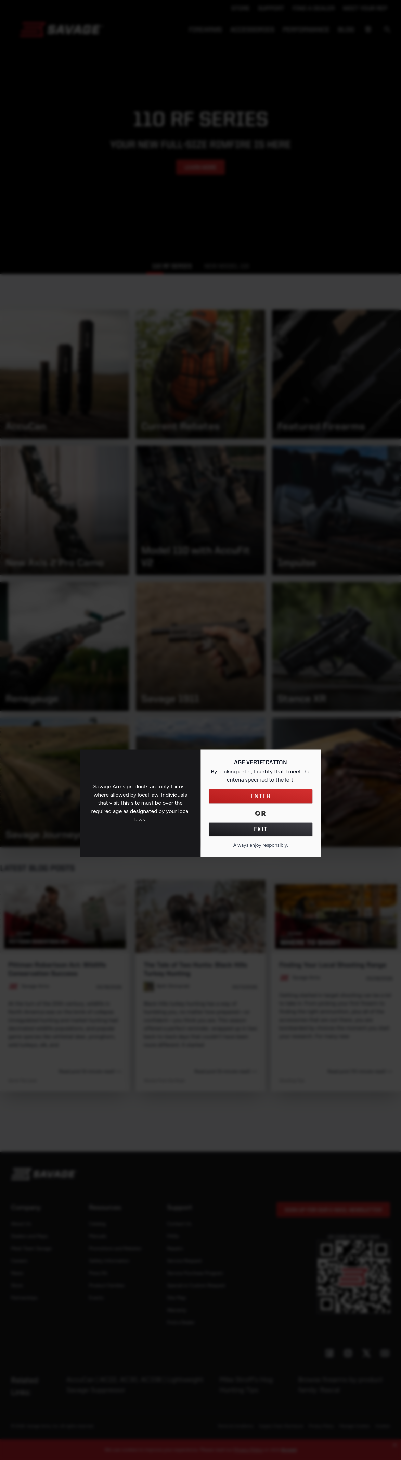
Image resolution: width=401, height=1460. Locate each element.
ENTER (260, 796)
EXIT (260, 829)
